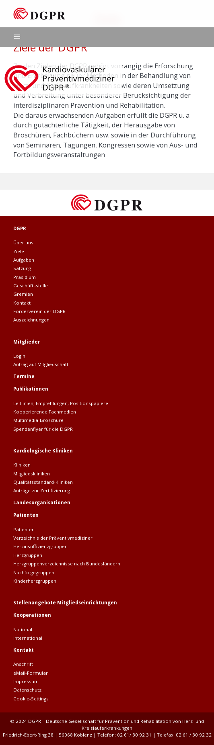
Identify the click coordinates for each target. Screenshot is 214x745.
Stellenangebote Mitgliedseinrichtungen (65, 603)
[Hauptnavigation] (17, 37)
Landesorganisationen (41, 502)
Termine (24, 376)
